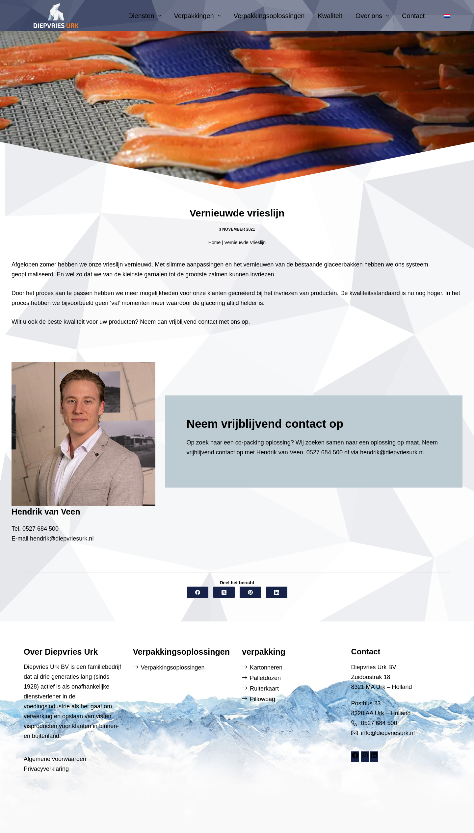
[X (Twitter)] (224, 592)
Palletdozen (265, 678)
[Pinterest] (250, 592)
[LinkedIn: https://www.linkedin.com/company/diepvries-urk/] (374, 757)
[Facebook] (197, 592)
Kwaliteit (330, 15)
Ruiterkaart (264, 688)
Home (214, 242)
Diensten (146, 16)
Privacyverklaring (46, 769)
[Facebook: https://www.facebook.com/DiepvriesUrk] (355, 757)
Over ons (373, 16)
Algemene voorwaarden (55, 759)
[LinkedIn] (276, 592)
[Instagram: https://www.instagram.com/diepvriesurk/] (365, 757)
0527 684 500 (40, 528)
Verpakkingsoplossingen (269, 15)
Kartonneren (266, 667)
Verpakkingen (198, 16)
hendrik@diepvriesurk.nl (61, 538)
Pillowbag (262, 699)
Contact (413, 15)
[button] (447, 16)
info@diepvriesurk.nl (388, 733)
